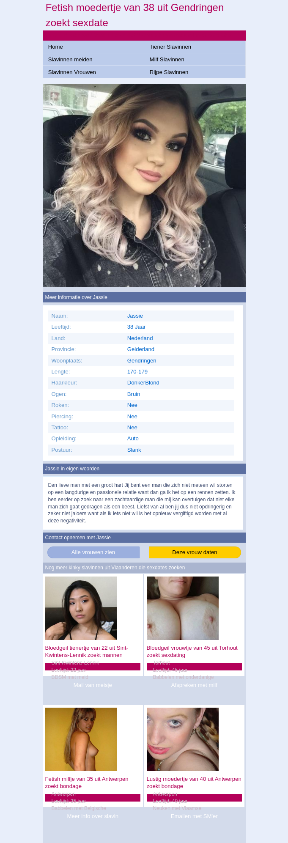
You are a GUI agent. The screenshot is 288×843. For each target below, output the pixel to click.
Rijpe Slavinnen (169, 72)
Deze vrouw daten (194, 552)
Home (55, 47)
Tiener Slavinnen (170, 47)
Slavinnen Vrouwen (72, 72)
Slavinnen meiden (70, 59)
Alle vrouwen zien (93, 552)
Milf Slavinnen (167, 59)
